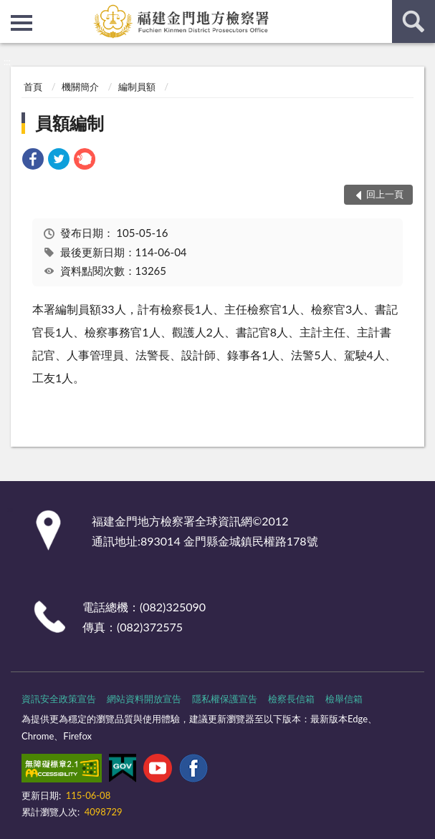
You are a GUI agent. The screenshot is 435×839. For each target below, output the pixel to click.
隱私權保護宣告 (224, 698)
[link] (33, 160)
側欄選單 (21, 23)
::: (11, 10)
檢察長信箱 (291, 698)
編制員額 (137, 86)
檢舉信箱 (344, 698)
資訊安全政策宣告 (58, 698)
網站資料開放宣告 (144, 698)
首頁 (33, 86)
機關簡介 (80, 86)
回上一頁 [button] (384, 194)
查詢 (413, 21)
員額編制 (69, 122)
